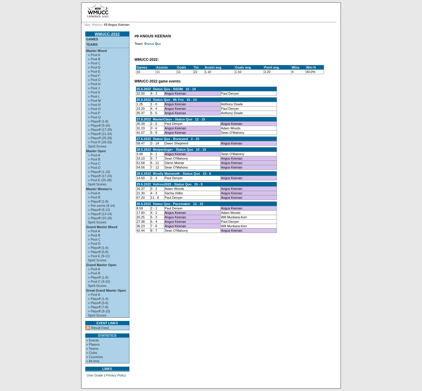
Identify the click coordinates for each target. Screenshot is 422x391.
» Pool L (94, 96)
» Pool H (94, 84)
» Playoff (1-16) (99, 172)
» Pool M (94, 100)
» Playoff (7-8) (98, 307)
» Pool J (94, 88)
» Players (93, 344)
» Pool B (94, 59)
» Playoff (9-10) (99, 311)
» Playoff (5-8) (98, 252)
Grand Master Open (101, 265)
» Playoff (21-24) (100, 134)
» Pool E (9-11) (99, 256)
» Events (92, 340)
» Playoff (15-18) (100, 218)
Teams (92, 44)
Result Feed (100, 328)
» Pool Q (94, 117)
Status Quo (152, 43)
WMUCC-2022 (107, 34)
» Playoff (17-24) (100, 176)
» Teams (92, 348)
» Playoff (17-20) (100, 129)
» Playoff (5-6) (98, 303)
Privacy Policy (116, 375)
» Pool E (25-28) (100, 180)
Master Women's (99, 189)
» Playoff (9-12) (99, 210)
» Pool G (94, 80)
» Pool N (94, 105)
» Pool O (94, 109)
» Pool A (94, 55)
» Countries (94, 357)
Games (92, 39)
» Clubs (91, 353)
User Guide (94, 375)
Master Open (96, 151)
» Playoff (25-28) (100, 138)
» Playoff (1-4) (98, 247)
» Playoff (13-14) (100, 214)
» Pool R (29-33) (100, 142)
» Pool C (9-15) (99, 281)
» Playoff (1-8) (98, 121)
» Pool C (94, 63)
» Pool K (94, 92)
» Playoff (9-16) (99, 125)
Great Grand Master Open (106, 290)
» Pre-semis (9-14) (101, 205)
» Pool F (94, 75)
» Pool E (94, 71)
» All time (93, 361)
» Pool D (94, 67)
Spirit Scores (97, 146)
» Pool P (94, 113)
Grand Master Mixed (101, 227)
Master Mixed (96, 51)
